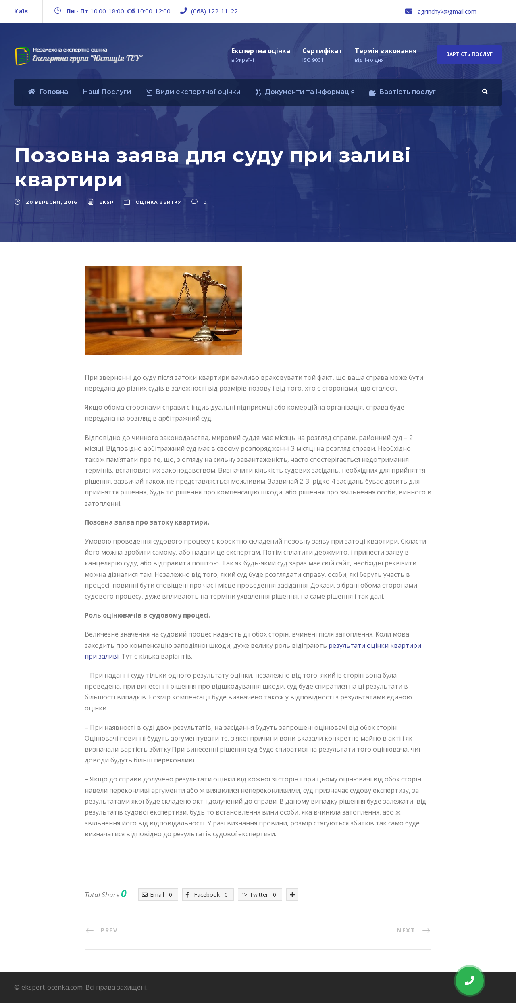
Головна (48, 92)
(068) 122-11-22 (214, 11)
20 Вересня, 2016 (51, 202)
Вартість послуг (469, 54)
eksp (106, 202)
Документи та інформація (305, 92)
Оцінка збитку (158, 202)
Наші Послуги (107, 92)
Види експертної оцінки (193, 92)
